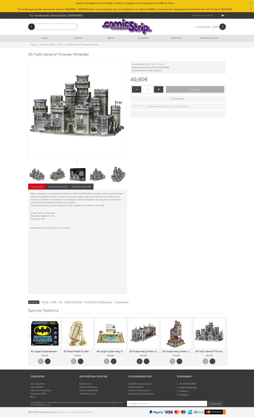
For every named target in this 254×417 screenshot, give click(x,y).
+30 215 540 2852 (186, 383)
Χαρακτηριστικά (57, 186)
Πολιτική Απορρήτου (41, 390)
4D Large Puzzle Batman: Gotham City (45, 351)
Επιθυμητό (178, 98)
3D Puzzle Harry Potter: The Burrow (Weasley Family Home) (176, 351)
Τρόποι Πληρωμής (88, 387)
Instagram (183, 394)
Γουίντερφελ (121, 302)
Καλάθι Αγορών (136, 387)
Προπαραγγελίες (88, 393)
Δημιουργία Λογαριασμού (141, 393)
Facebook (182, 391)
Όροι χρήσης (37, 387)
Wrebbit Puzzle (157, 64)
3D (60, 302)
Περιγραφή (37, 186)
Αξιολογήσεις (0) (81, 186)
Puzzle (45, 302)
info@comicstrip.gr (187, 387)
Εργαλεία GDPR (38, 393)
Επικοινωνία (85, 383)
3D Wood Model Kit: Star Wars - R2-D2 (78, 351)
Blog (33, 396)
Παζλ (53, 302)
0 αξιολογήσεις (154, 106)
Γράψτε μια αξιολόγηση (176, 106)
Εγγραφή (215, 403)
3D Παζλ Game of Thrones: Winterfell (210, 351)
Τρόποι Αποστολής (88, 390)
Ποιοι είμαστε (38, 383)
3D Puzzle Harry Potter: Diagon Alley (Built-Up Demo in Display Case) (144, 351)
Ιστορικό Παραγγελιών (139, 390)
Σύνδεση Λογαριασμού (140, 383)
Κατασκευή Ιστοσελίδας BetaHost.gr (74, 412)
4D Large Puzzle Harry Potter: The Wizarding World (111, 351)
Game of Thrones (73, 302)
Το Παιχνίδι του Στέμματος (98, 302)
